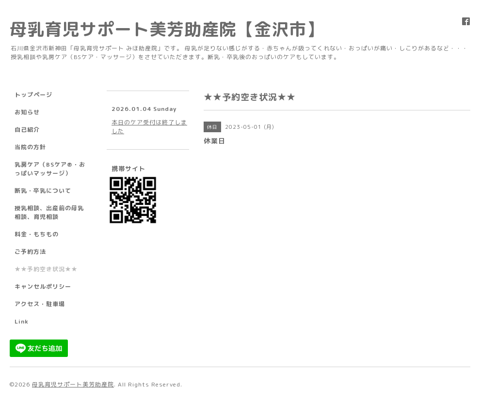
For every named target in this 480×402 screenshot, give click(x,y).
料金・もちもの (37, 234)
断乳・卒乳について (43, 190)
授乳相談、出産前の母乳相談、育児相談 (49, 212)
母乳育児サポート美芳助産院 (73, 384)
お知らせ (27, 112)
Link (22, 321)
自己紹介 (27, 129)
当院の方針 (30, 147)
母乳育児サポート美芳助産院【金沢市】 (167, 29)
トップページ (33, 95)
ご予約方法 (30, 251)
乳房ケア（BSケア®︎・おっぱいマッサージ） (50, 168)
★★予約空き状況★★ (46, 269)
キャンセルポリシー (43, 286)
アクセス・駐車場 (40, 304)
